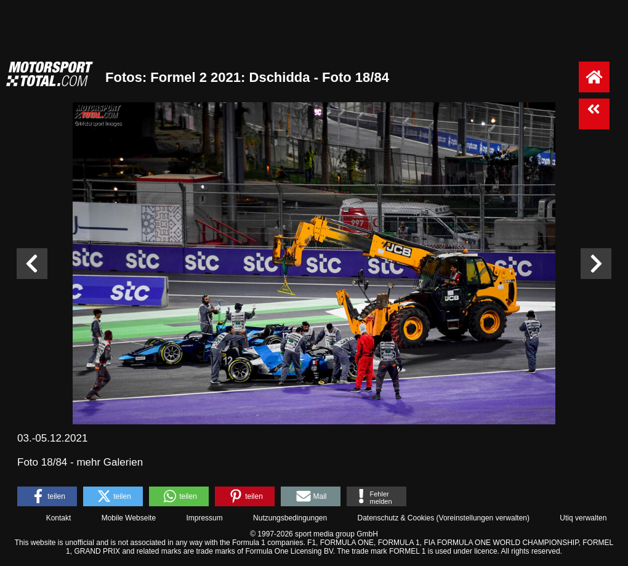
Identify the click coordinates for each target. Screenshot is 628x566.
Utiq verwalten (583, 518)
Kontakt (58, 518)
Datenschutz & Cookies (395, 518)
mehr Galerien (109, 462)
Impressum (204, 518)
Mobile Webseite (129, 518)
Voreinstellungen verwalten (483, 518)
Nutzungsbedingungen (290, 518)
